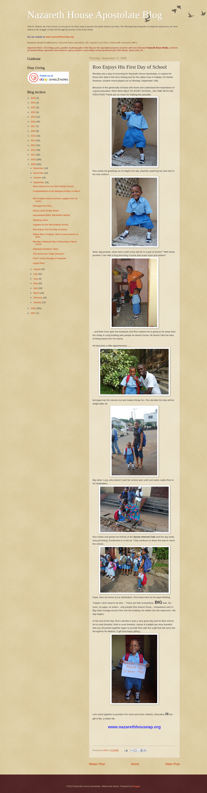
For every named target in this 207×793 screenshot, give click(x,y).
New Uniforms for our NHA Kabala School (53, 186)
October (37, 177)
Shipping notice (40, 220)
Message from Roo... (43, 206)
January (37, 302)
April (35, 288)
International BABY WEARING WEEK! (51, 215)
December (38, 168)
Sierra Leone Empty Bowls (46, 210)
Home (135, 764)
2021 (33, 107)
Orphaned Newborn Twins (45, 249)
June (36, 278)
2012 (33, 150)
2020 (33, 112)
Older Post (172, 764)
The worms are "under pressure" (49, 253)
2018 (33, 121)
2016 (33, 131)
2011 (33, 154)
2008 (33, 308)
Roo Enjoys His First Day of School (50, 229)
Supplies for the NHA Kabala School (50, 224)
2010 (33, 159)
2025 (33, 98)
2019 (33, 117)
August (37, 269)
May (35, 283)
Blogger (136, 786)
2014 (33, 140)
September (39, 182)
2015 (33, 136)
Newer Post (97, 764)
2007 (33, 313)
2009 (33, 164)
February (38, 297)
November (38, 173)
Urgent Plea (39, 263)
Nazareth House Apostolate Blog (94, 14)
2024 (33, 102)
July (35, 274)
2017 (33, 126)
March (36, 293)
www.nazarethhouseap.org (59, 36)
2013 (33, 145)
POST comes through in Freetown (49, 258)
